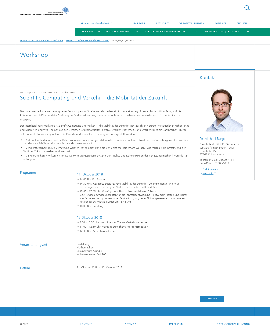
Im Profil (139, 23)
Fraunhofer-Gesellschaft (95, 23)
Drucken (212, 298)
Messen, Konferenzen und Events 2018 (87, 40)
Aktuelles (162, 23)
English (242, 23)
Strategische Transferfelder (165, 31)
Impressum (176, 324)
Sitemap (130, 324)
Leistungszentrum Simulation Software (41, 40)
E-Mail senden (210, 169)
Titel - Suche (247, 8)
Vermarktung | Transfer (222, 31)
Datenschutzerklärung (233, 324)
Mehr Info (208, 173)
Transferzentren (117, 31)
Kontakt (220, 23)
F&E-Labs (87, 31)
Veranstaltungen (191, 23)
